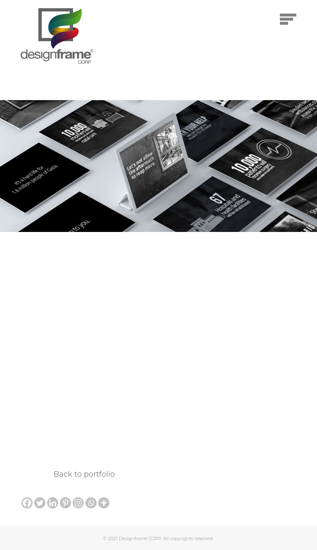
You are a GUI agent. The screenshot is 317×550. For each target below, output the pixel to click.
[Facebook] (27, 502)
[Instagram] (78, 502)
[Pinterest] (65, 502)
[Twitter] (39, 502)
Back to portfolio (84, 474)
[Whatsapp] (91, 502)
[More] (103, 502)
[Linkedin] (52, 502)
